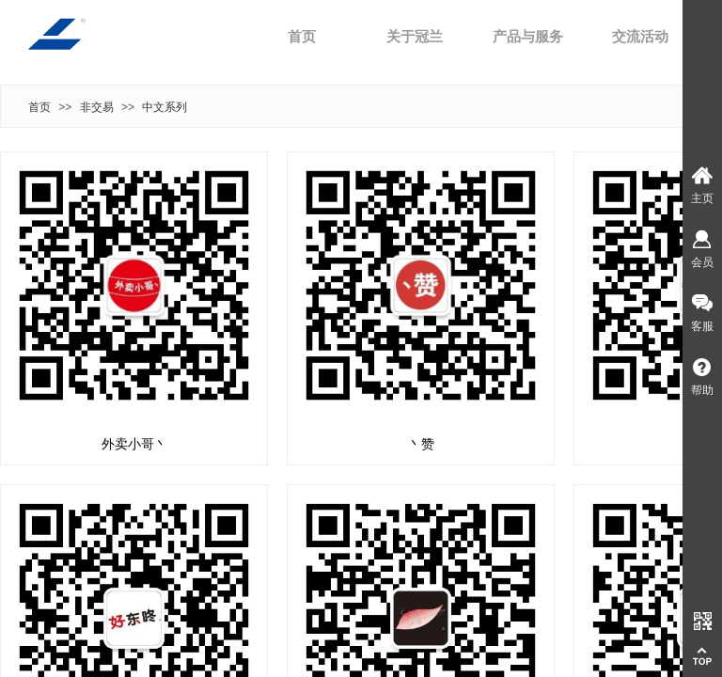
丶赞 (421, 444)
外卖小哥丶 (134, 444)
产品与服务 (528, 36)
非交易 (97, 107)
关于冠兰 (414, 36)
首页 (302, 36)
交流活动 (640, 36)
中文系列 (164, 107)
